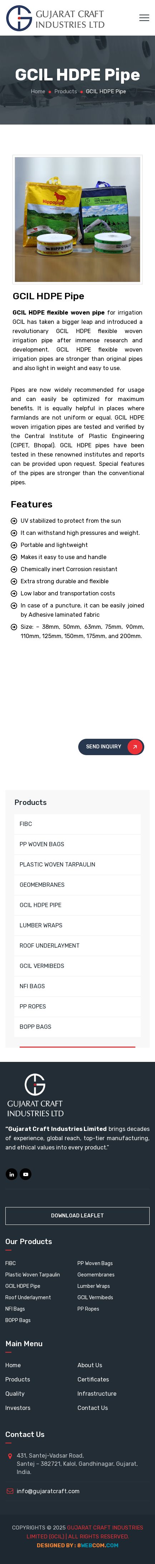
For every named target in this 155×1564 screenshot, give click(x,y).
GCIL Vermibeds (95, 1298)
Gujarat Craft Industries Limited (57, 1129)
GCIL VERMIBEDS (42, 966)
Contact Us (93, 1408)
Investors (17, 1408)
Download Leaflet (77, 1216)
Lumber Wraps (94, 1286)
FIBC (26, 824)
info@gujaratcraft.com (48, 1491)
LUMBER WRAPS (41, 925)
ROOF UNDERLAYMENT (50, 945)
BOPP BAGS (35, 1026)
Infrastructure (97, 1393)
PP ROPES (33, 1006)
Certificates (93, 1379)
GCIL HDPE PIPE (40, 905)
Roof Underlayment (28, 1298)
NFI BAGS (32, 986)
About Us (90, 1365)
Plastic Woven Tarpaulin (32, 1275)
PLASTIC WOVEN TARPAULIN (57, 864)
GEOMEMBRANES (42, 884)
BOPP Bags (18, 1320)
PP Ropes (88, 1309)
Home (37, 91)
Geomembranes (96, 1275)
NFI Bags (15, 1309)
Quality (15, 1393)
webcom (98, 1545)
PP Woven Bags (95, 1263)
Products (17, 1379)
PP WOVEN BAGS (42, 844)
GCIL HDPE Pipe (22, 1286)
